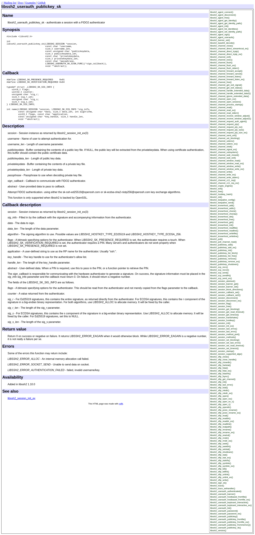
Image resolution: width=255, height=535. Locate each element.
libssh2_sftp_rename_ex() (222, 432)
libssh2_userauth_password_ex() (225, 513)
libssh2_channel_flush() (221, 62)
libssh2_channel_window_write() (225, 166)
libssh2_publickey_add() (221, 244)
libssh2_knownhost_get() (222, 222)
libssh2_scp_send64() (220, 275)
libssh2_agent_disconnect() (223, 15)
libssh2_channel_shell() (221, 146)
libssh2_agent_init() (219, 26)
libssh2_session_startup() (222, 351)
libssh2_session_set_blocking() (224, 340)
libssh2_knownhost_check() (223, 211)
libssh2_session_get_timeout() (224, 314)
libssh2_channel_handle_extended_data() (230, 90)
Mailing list (10, 2)
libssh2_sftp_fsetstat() (220, 365)
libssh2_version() (218, 530)
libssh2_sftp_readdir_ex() (222, 421)
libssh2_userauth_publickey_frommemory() (230, 525)
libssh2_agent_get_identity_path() (226, 23)
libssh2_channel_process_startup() (226, 104)
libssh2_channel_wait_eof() (223, 158)
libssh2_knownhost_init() (221, 225)
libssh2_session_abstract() (222, 281)
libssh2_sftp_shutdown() (221, 452)
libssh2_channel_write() (221, 172)
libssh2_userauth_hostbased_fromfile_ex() (230, 499)
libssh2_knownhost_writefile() (224, 233)
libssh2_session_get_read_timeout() (227, 312)
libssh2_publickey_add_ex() (223, 247)
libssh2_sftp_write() (219, 480)
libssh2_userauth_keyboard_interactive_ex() (231, 505)
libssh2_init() (216, 197)
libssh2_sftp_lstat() (219, 387)
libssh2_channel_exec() (221, 60)
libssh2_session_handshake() (224, 317)
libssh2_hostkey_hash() (221, 194)
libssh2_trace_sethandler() (222, 488)
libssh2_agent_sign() (220, 34)
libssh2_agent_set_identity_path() (226, 31)
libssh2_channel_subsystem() (224, 152)
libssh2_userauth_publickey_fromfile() (228, 519)
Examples (30, 2)
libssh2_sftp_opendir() (220, 407)
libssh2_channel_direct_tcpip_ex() (226, 54)
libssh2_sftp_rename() (220, 429)
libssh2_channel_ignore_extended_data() (229, 96)
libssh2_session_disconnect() (224, 298)
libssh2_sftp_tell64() (219, 471)
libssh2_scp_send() (219, 272)
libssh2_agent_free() (220, 17)
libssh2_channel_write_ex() (223, 174)
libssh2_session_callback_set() (224, 292)
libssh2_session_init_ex (21, 413)
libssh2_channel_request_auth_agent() (228, 121)
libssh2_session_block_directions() (226, 289)
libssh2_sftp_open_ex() (221, 399)
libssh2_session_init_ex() (222, 326)
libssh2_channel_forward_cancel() (226, 74)
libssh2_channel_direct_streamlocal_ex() (229, 48)
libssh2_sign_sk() (218, 483)
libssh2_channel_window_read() (225, 160)
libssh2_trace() (217, 485)
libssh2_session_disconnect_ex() (225, 300)
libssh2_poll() (216, 239)
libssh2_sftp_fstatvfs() (220, 373)
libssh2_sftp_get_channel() (223, 379)
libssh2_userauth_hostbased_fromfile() (228, 497)
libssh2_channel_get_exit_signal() (226, 85)
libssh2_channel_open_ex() (223, 99)
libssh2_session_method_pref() (225, 334)
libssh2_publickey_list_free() (223, 256)
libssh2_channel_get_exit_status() (226, 88)
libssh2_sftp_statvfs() (220, 460)
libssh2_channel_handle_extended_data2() (230, 93)
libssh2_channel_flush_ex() (223, 65)
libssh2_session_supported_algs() (226, 354)
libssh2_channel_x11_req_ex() (224, 183)
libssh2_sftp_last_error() (221, 385)
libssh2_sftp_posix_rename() (223, 410)
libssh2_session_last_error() (223, 331)
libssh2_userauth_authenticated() (225, 491)
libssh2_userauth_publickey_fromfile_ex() (229, 522)
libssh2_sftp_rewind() (220, 435)
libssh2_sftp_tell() (218, 469)
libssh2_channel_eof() (220, 57)
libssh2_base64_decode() (222, 43)
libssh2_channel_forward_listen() (225, 76)
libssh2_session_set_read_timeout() (227, 345)
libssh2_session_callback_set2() (225, 295)
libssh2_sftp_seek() (219, 443)
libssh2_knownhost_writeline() (224, 236)
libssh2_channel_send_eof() (223, 135)
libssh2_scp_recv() (219, 267)
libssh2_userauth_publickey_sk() (225, 527)
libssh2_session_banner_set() (224, 286)
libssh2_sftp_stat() (218, 455)
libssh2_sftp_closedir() (220, 362)
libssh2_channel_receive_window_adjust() (230, 116)
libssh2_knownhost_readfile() (224, 228)
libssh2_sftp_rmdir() (219, 438)
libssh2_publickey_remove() (223, 258)
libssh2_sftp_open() (219, 396)
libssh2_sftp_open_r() (220, 404)
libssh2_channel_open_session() (225, 102)
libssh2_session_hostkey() (222, 320)
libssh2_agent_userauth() (222, 37)
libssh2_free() (216, 191)
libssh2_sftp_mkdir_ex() (221, 393)
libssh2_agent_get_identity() (223, 20)
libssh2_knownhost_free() (222, 219)
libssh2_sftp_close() (219, 357)
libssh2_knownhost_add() (222, 205)
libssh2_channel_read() (221, 107)
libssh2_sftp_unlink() (220, 474)
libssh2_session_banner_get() (224, 284)
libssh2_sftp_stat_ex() (220, 457)
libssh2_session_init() (220, 323)
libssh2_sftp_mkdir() (219, 390)
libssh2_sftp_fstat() (219, 368)
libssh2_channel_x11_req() (223, 180)
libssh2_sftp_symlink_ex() (222, 466)
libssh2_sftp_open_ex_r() (222, 401)
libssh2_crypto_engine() (221, 186)
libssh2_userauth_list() (220, 508)
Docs (20, 2)
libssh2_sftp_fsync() (219, 376)
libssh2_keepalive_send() (222, 202)
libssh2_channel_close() (221, 46)
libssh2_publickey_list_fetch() (224, 253)
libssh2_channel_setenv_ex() (224, 144)
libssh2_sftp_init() (218, 382)
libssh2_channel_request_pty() (224, 124)
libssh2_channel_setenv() (222, 141)
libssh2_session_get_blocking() (225, 309)
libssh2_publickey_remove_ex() (225, 261)
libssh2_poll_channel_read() (223, 242)
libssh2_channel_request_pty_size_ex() (228, 132)
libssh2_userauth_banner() (222, 494)
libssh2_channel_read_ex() (223, 110)
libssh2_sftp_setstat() (220, 449)
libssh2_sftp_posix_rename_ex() (225, 413)
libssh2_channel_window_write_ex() (227, 169)
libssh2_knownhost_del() (222, 216)
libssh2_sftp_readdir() (220, 418)
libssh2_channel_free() (221, 82)
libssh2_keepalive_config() (222, 200)
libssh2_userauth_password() (224, 511)
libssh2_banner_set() (220, 40)
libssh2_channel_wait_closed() (224, 155)
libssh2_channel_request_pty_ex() (226, 127)
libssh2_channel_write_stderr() (224, 177)
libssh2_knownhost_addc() (222, 208)
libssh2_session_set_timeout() (224, 348)
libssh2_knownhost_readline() (224, 230)
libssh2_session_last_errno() (223, 328)
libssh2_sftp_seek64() (220, 446)
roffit (121, 418)
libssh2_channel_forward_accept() (226, 71)
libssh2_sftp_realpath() (221, 427)
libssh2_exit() (216, 188)
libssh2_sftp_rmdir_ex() (221, 441)
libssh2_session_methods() (223, 337)
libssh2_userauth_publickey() (224, 516)
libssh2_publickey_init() (221, 250)
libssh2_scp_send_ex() (221, 278)
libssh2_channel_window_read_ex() (227, 163)
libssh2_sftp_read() (219, 415)
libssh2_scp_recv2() (219, 270)
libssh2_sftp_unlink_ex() (221, 477)
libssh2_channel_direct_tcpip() (224, 51)
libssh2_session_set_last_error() (225, 343)
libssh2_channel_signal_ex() (223, 149)
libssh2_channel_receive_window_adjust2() (230, 118)
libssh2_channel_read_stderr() (224, 113)
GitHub (41, 2)
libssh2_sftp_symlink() (220, 463)
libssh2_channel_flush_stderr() (224, 68)
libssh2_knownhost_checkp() (223, 214)
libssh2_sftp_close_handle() (223, 359)
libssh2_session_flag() (220, 303)
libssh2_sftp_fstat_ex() (220, 371)
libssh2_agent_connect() (221, 12)
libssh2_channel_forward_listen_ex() (227, 79)
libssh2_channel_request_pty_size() (227, 130)
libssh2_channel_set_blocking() (225, 138)
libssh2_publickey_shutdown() (224, 264)
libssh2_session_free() (220, 306)
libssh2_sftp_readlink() (220, 424)
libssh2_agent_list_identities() (224, 29)
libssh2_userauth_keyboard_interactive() (229, 502)
